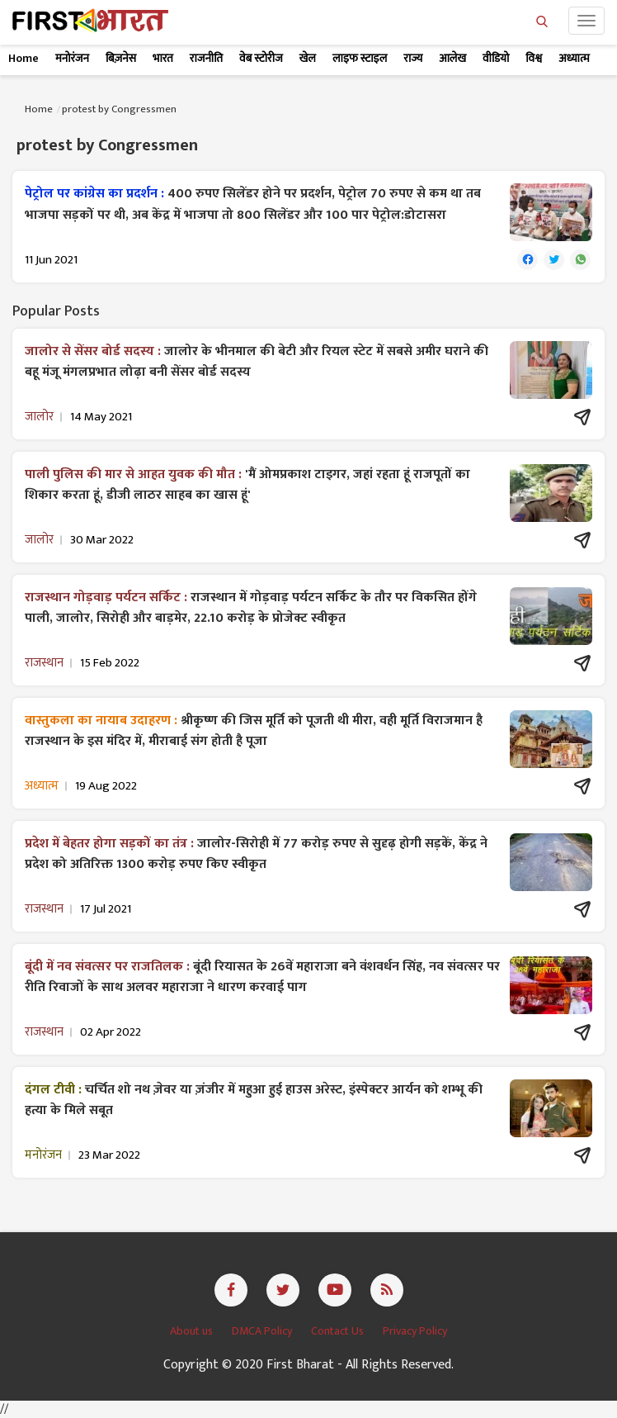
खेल (307, 58)
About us (192, 1330)
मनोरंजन (72, 58)
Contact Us (338, 1330)
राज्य (412, 58)
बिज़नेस (121, 58)
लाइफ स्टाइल (359, 58)
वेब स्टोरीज (261, 58)
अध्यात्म (573, 58)
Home (23, 58)
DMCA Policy (263, 1330)
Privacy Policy (415, 1330)
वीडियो (496, 58)
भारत (163, 58)
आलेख (452, 58)
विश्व (533, 58)
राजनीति (206, 58)
